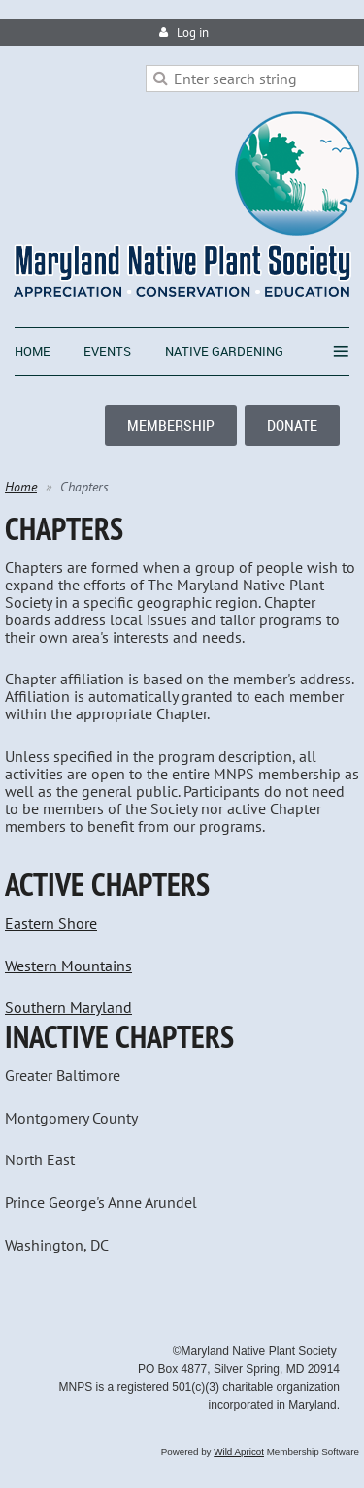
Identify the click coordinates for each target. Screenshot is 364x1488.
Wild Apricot (239, 1451)
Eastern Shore (51, 923)
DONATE (292, 425)
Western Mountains (68, 965)
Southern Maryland (68, 1007)
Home (21, 486)
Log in (193, 32)
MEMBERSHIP (171, 425)
